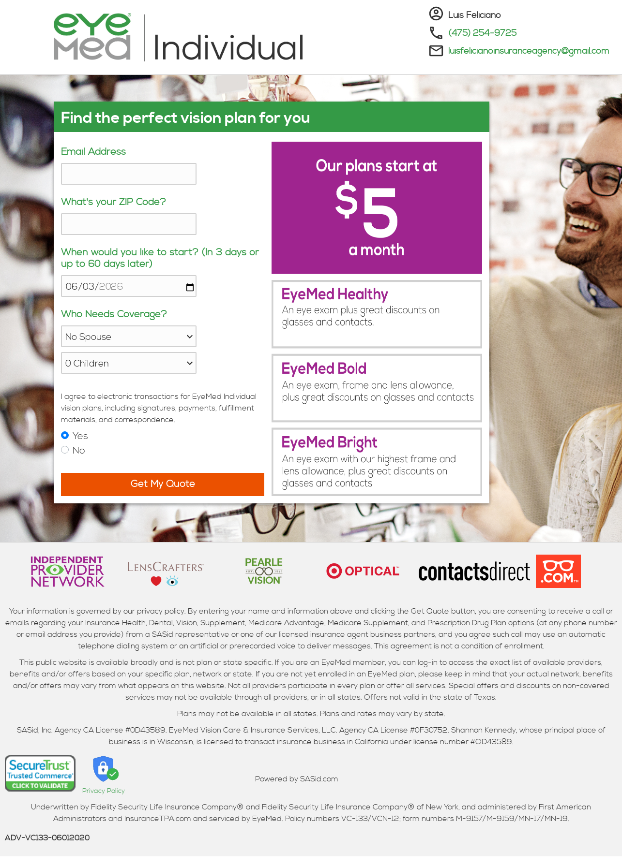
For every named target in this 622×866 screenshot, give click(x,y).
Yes (80, 436)
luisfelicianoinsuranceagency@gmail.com (528, 51)
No (79, 451)
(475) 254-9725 (482, 33)
